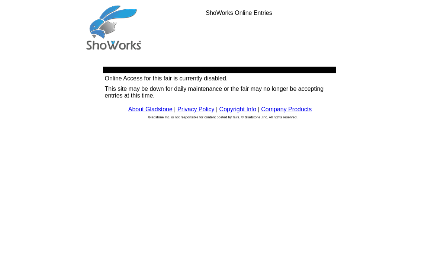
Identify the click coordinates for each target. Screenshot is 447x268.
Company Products (286, 109)
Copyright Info (238, 109)
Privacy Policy (196, 109)
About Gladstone (150, 109)
